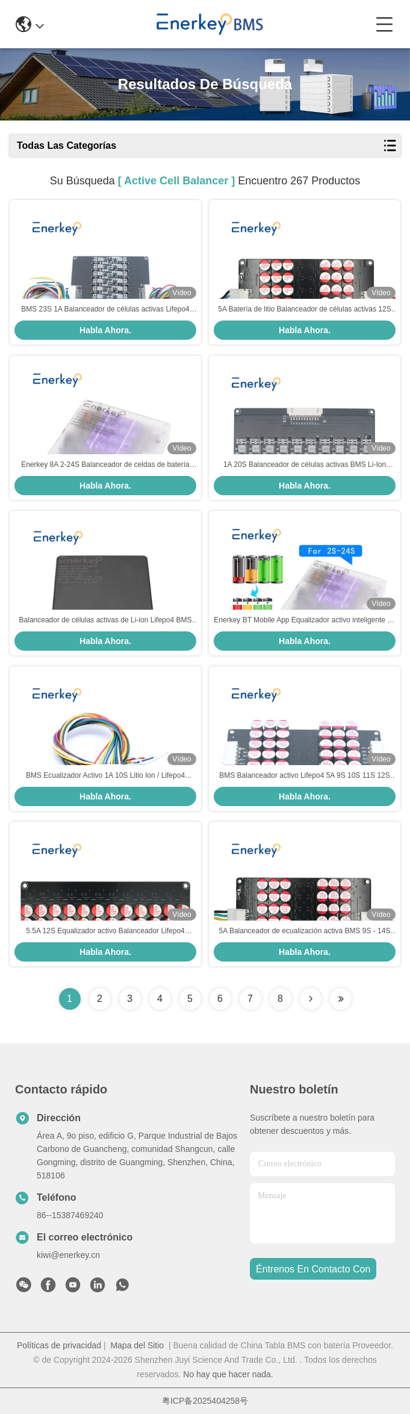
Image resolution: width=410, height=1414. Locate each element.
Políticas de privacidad (59, 1345)
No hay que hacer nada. (228, 1374)
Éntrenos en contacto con (313, 1269)
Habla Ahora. (105, 330)
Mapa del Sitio (137, 1345)
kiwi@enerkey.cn (68, 1255)
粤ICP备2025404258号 (205, 1401)
